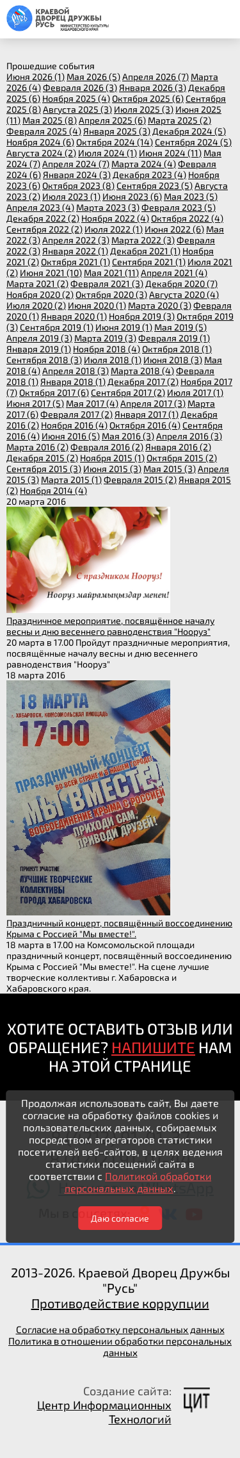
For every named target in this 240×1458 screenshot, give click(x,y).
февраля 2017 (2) (76, 414)
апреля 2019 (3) (39, 337)
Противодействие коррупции (120, 1303)
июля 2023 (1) (71, 196)
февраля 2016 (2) (106, 446)
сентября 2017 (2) (128, 392)
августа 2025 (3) (77, 109)
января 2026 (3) (152, 87)
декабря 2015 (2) (42, 457)
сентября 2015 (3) (43, 468)
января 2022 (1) (75, 250)
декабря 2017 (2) (143, 381)
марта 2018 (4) (142, 370)
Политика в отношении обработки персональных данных (120, 1346)
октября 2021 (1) (75, 261)
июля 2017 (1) (195, 392)
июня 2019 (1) (123, 327)
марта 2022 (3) (143, 239)
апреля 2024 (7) (75, 163)
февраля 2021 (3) (106, 283)
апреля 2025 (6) (112, 120)
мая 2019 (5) (180, 327)
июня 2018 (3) (172, 359)
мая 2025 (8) (49, 120)
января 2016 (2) (178, 446)
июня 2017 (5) (35, 403)
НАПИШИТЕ (153, 1047)
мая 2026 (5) (93, 76)
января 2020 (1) (74, 316)
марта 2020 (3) (159, 305)
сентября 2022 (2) (44, 229)
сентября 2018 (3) (44, 359)
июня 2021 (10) (51, 272)
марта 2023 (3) (108, 207)
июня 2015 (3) (112, 468)
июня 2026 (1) (35, 76)
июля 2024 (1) (107, 152)
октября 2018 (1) (177, 348)
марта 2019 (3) (105, 337)
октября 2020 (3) (111, 294)
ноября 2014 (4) (53, 490)
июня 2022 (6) (174, 229)
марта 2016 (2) (37, 446)
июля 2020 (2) (36, 305)
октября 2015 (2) (182, 457)
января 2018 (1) (73, 381)
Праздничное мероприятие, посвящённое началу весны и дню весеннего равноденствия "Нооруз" (110, 626)
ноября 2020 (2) (40, 294)
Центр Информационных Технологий (104, 1412)
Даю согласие (120, 1218)
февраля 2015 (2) (140, 479)
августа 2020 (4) (184, 294)
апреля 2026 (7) (155, 76)
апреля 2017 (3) (153, 403)
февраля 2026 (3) (80, 87)
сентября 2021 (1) (149, 261)
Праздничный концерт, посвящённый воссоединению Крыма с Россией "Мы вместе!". (119, 928)
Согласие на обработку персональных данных (120, 1329)
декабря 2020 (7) (181, 283)
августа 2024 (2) (41, 152)
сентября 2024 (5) (193, 141)
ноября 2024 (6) (40, 141)
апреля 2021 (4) (174, 272)
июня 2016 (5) (71, 435)
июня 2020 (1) (97, 305)
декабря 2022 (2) (42, 218)
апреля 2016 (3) (189, 435)
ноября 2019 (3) (142, 316)
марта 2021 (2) (37, 283)
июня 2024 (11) (170, 152)
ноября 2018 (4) (106, 348)
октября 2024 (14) (114, 141)
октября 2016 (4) (144, 425)
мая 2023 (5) (191, 196)
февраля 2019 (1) (174, 337)
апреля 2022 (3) (75, 239)
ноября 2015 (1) (112, 457)
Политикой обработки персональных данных (138, 1182)
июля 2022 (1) (113, 229)
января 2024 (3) (77, 174)
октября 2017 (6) (54, 392)
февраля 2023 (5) (178, 207)
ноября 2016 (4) (74, 425)
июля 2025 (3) (143, 109)
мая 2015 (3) (169, 468)
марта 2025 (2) (179, 120)
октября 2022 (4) (187, 218)
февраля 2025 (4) (43, 131)
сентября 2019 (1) (56, 327)
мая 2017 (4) (92, 403)
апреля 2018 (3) (75, 370)
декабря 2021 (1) (145, 250)
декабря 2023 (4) (149, 174)
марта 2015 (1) (71, 479)
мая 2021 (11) (111, 272)
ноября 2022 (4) (115, 218)
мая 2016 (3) (128, 435)
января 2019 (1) (38, 348)
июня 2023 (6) (132, 196)
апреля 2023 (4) (40, 207)
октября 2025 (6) (148, 98)
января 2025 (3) (116, 131)
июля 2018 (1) (112, 359)
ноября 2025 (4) (76, 98)
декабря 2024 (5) (189, 131)
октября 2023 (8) (78, 185)
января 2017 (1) (147, 414)
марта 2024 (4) (143, 163)
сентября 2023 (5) (154, 185)
